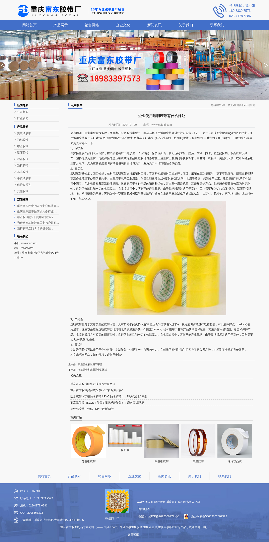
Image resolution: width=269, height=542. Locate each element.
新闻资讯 (154, 25)
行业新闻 (22, 118)
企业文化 (123, 25)
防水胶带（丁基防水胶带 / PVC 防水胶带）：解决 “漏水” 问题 (108, 396)
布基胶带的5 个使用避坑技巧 (35, 217)
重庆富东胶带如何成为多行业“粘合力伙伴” (38, 211)
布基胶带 (22, 146)
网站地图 (144, 509)
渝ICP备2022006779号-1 (164, 516)
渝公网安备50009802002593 (209, 516)
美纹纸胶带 (24, 133)
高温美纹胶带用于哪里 (90, 364)
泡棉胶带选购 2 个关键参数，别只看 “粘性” (38, 228)
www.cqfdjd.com (161, 124)
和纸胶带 (22, 139)
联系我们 (217, 25)
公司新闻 (22, 111)
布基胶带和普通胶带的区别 (92, 369)
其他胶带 (22, 191)
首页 (231, 105)
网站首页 (29, 25)
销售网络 (92, 25)
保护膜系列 (24, 184)
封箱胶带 (22, 159)
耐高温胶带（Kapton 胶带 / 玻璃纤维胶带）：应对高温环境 (107, 402)
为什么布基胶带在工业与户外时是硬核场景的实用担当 (38, 222)
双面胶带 (22, 152)
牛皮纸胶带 (24, 178)
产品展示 (60, 25)
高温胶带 (22, 172)
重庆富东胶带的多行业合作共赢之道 (38, 205)
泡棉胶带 (22, 165)
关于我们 (186, 25)
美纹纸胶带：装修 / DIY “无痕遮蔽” (92, 408)
